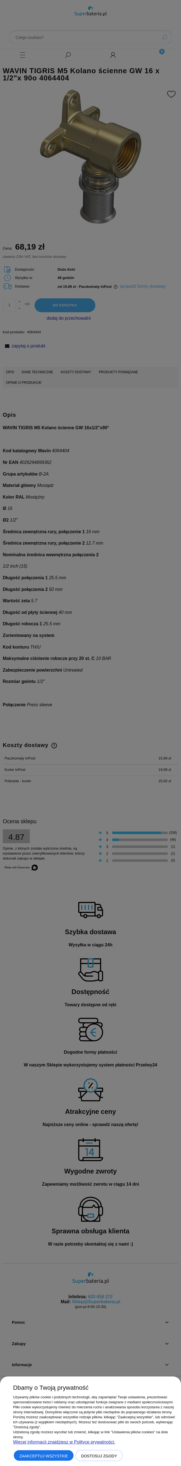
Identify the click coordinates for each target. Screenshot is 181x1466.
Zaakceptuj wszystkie (43, 1456)
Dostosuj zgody (99, 1456)
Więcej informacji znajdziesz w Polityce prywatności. (64, 1442)
